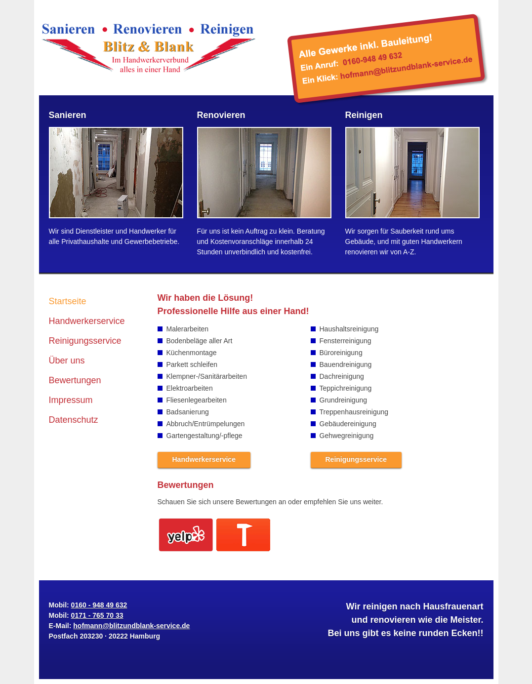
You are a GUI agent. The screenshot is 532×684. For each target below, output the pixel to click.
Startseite (67, 301)
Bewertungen (75, 380)
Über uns (67, 360)
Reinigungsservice (85, 341)
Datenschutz (73, 420)
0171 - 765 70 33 (97, 615)
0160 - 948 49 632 (99, 605)
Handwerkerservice (87, 321)
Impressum (71, 400)
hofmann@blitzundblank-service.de (388, 54)
